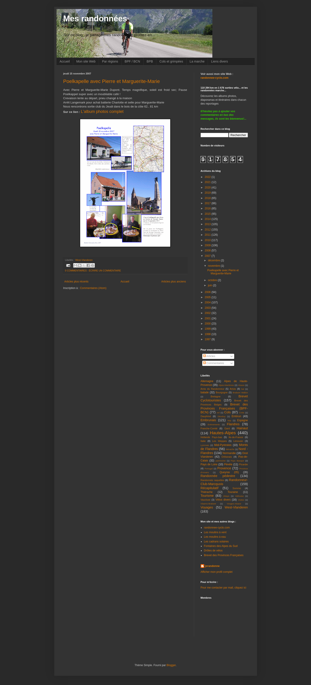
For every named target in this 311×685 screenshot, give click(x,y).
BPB (150, 61)
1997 (208, 339)
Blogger (171, 665)
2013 (208, 224)
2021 (208, 182)
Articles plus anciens (173, 281)
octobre (213, 280)
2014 (208, 219)
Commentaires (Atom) (93, 288)
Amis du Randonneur (213, 388)
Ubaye (226, 496)
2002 (208, 313)
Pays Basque (237, 460)
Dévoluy (221, 416)
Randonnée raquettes (212, 480)
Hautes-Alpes (223, 432)
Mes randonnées (95, 18)
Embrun (236, 416)
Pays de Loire (209, 464)
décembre (214, 260)
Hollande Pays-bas (211, 437)
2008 (208, 250)
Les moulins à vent (215, 532)
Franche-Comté (209, 428)
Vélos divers (223, 499)
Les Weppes (219, 441)
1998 (208, 334)
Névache (230, 449)
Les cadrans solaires (216, 541)
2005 (208, 297)
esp (229, 420)
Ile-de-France (236, 437)
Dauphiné (206, 416)
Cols (227, 412)
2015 (208, 213)
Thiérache (207, 492)
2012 (208, 229)
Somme (237, 488)
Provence (224, 468)
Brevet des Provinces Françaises (223, 555)
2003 (208, 307)
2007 (208, 255)
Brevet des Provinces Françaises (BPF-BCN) (224, 408)
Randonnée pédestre (218, 476)
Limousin (238, 441)
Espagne (242, 420)
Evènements (214, 424)
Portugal (209, 468)
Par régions (110, 61)
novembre (214, 265)
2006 (208, 292)
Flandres (233, 424)
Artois (233, 388)
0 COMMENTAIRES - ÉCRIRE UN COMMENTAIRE (93, 270)
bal (242, 389)
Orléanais (226, 456)
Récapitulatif (209, 488)
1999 (208, 328)
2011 (208, 234)
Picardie (243, 464)
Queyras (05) (229, 472)
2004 (208, 302)
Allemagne (207, 381)
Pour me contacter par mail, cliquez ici (223, 587)
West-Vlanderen (84, 260)
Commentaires (213, 363)
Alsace (241, 385)
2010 (208, 240)
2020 (208, 187)
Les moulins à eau (215, 536)
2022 (208, 177)
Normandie (229, 453)
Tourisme (207, 495)
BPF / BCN (132, 61)
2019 (208, 192)
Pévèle (228, 464)
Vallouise (239, 496)
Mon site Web (85, 61)
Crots (241, 412)
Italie (203, 441)
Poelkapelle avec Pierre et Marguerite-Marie (111, 81)
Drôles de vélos (213, 550)
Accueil (65, 61)
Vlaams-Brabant (208, 503)
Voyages (207, 507)
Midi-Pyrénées (223, 445)
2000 (208, 323)
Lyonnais (205, 445)
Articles (209, 356)
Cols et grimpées (171, 61)
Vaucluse (206, 499)
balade (205, 392)
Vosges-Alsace (234, 503)
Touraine (233, 492)
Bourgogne (222, 392)
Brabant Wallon (240, 392)
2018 (208, 198)
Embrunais (208, 420)
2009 (208, 245)
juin (210, 285)
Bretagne (215, 396)
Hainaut (242, 428)
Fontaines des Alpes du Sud (221, 546)
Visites (241, 500)
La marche (197, 61)
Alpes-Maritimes (226, 385)
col (218, 412)
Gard (227, 428)
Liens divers (219, 61)
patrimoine (221, 460)
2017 (208, 203)
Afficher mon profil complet (217, 571)
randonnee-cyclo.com (217, 527)
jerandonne (212, 566)
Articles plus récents (76, 281)
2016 (208, 208)
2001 (208, 318)
